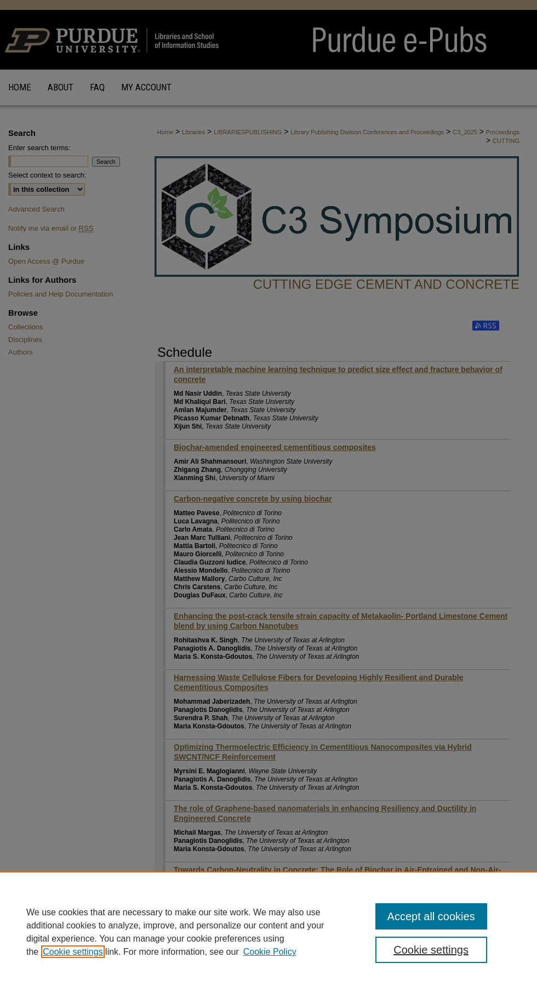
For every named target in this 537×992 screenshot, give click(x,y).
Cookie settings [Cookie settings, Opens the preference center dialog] (431, 950)
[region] (268, 931)
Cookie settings (72, 951)
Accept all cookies (431, 916)
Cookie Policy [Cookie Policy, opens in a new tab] (269, 951)
